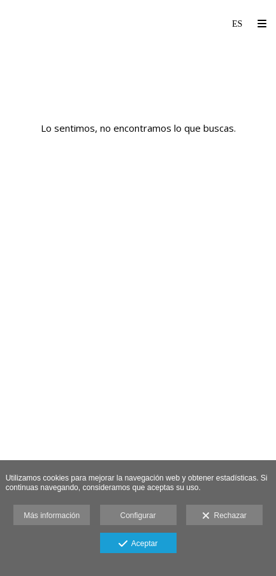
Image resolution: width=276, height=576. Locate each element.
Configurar (138, 515)
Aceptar (138, 544)
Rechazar (224, 516)
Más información (52, 515)
